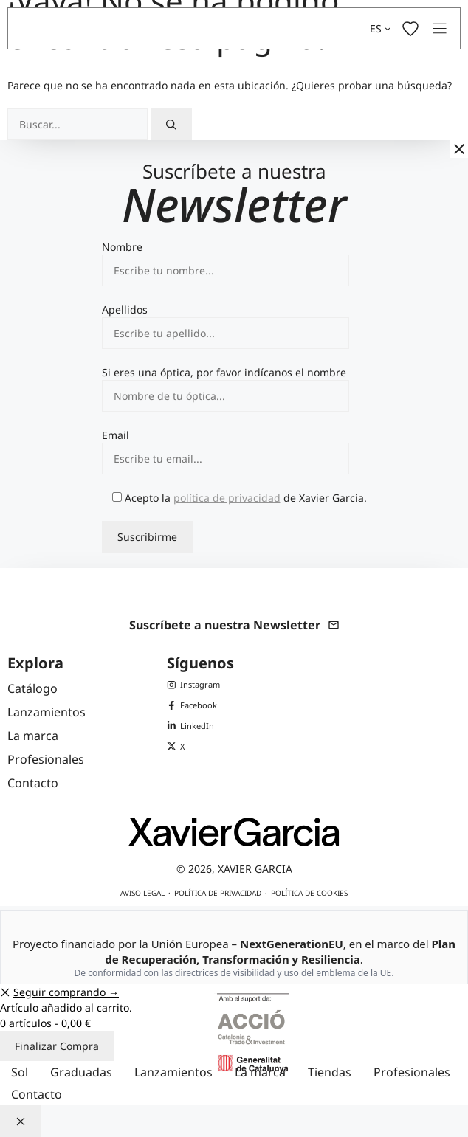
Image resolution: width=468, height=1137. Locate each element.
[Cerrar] (459, 149)
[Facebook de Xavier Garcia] (193, 705)
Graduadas (81, 1072)
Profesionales (412, 1072)
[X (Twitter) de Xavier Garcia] (193, 747)
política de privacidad (227, 498)
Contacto (36, 1094)
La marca (260, 1072)
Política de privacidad (217, 893)
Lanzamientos (173, 1072)
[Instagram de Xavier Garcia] (193, 685)
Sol (19, 1072)
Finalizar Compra (57, 1046)
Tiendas (329, 1072)
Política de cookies (309, 893)
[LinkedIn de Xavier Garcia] (193, 726)
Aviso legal (142, 893)
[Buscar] (171, 124)
